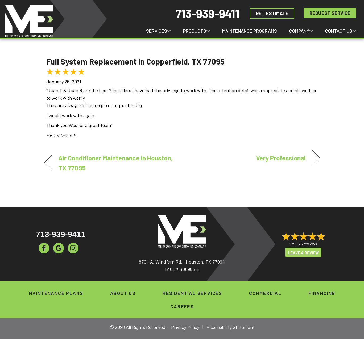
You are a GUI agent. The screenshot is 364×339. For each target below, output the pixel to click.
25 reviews (308, 243)
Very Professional (281, 158)
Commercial (265, 293)
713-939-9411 (207, 13)
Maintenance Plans (56, 293)
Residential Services (192, 293)
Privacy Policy (185, 327)
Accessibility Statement (230, 327)
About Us (123, 293)
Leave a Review (303, 252)
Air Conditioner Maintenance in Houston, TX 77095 (115, 163)
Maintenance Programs (249, 31)
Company (299, 31)
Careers (182, 306)
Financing (321, 293)
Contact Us (338, 31)
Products (194, 31)
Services (156, 31)
